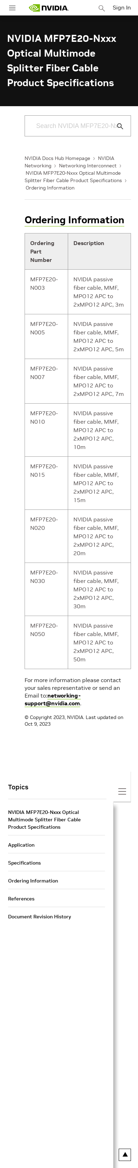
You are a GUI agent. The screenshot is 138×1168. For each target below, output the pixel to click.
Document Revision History (39, 916)
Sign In (122, 7)
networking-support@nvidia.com (53, 699)
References (21, 899)
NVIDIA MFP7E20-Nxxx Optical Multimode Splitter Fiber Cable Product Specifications (44, 819)
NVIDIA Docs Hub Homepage (57, 158)
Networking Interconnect (88, 165)
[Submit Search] (116, 126)
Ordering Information (50, 188)
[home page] (49, 8)
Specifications (24, 863)
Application (21, 845)
